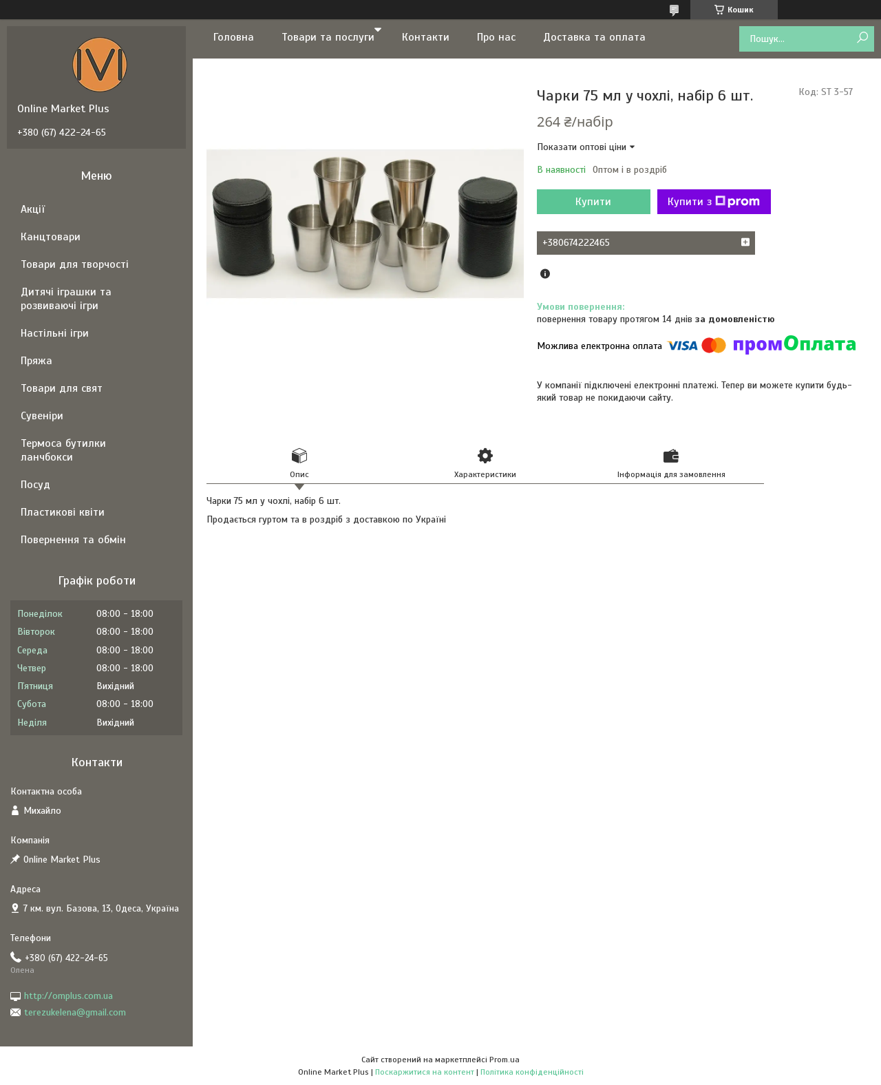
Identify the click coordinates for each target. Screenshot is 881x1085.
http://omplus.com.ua (68, 996)
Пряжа (36, 361)
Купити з (714, 202)
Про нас (496, 37)
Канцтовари (51, 237)
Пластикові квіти (63, 512)
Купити (593, 202)
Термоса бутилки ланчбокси (63, 450)
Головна (233, 37)
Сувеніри (42, 416)
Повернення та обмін (73, 540)
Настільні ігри (55, 333)
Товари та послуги (328, 37)
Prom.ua (504, 1059)
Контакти (425, 37)
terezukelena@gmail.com (75, 1012)
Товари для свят (62, 388)
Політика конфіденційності (532, 1072)
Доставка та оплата (594, 37)
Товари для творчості (75, 264)
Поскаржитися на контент (424, 1072)
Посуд (35, 485)
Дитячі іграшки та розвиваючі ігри (66, 299)
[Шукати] (862, 38)
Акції (33, 209)
